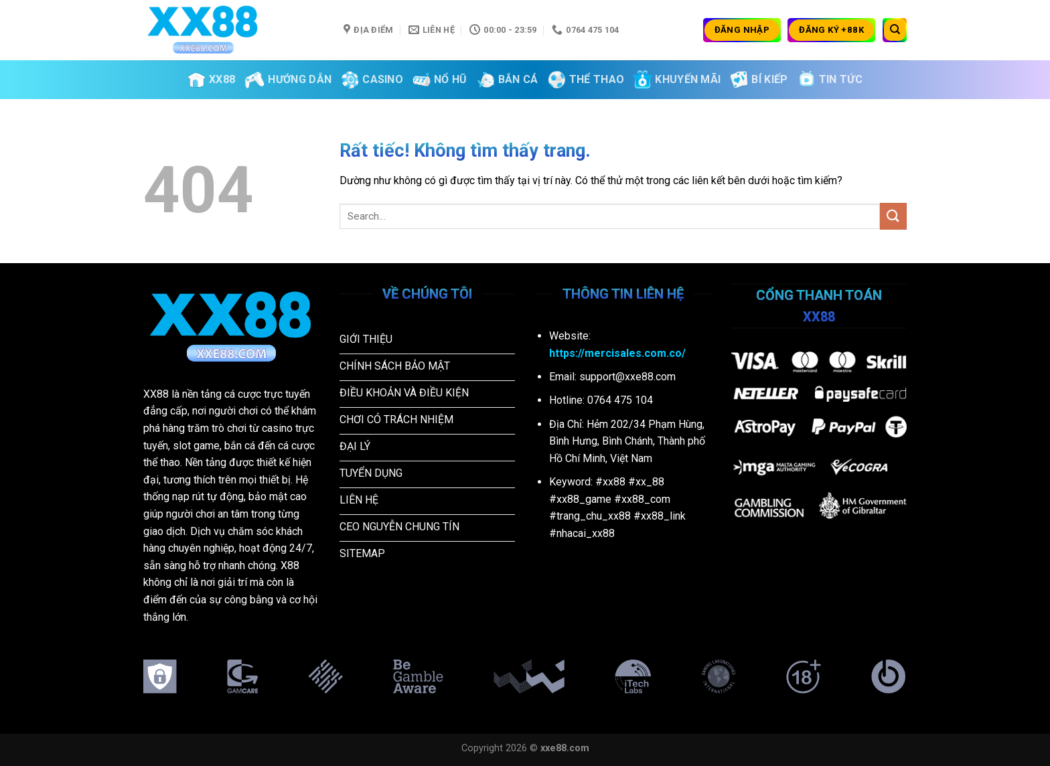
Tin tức (830, 79)
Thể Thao (586, 79)
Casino (372, 80)
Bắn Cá (507, 80)
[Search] (894, 30)
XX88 (211, 80)
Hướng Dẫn (287, 80)
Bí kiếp (759, 79)
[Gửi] (893, 216)
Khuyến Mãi (677, 79)
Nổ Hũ (439, 80)
